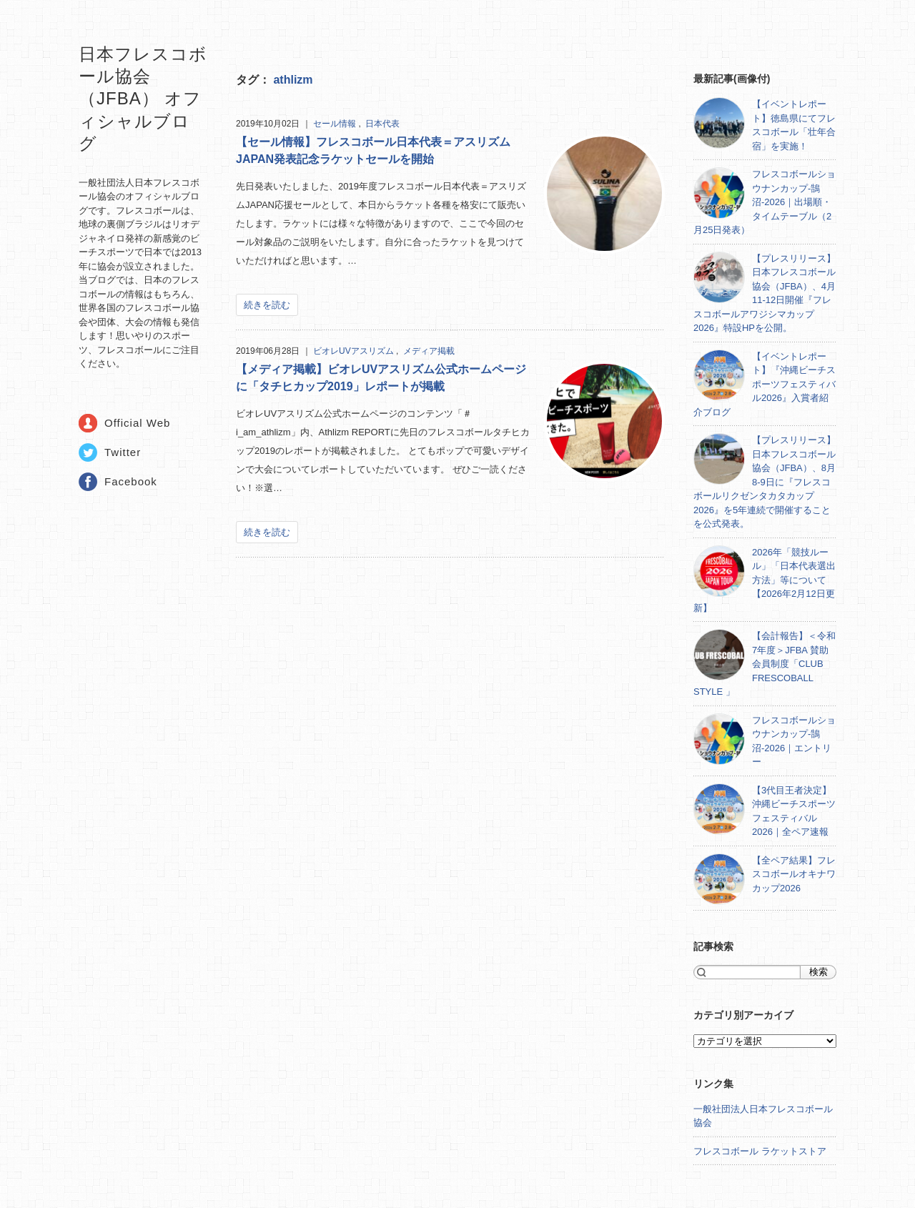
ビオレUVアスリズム (354, 351)
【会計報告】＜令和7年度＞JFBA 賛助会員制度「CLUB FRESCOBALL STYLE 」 (764, 663)
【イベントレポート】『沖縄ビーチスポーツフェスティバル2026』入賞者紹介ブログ (764, 384)
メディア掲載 (429, 351)
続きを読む (267, 304)
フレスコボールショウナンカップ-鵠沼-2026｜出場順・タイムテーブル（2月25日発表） (764, 202)
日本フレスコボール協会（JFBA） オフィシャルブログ (143, 98)
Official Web (137, 423)
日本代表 (382, 124)
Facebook (130, 481)
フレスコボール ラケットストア (759, 1151)
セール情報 (335, 124)
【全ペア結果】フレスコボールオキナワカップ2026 (794, 874)
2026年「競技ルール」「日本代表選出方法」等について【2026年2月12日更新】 (764, 580)
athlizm (292, 80)
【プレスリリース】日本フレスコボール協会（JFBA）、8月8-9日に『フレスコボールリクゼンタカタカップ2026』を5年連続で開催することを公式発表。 (764, 482)
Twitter (122, 452)
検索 (818, 971)
